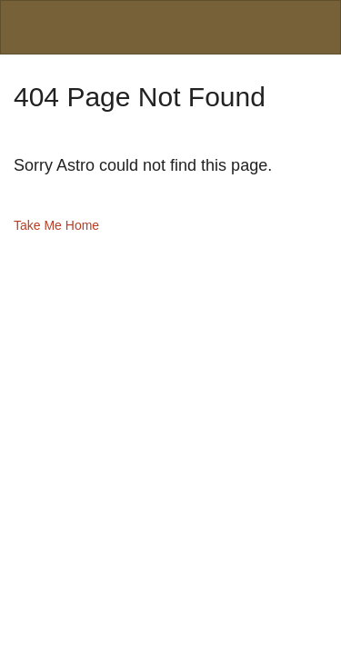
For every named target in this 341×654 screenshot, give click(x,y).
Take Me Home (56, 225)
